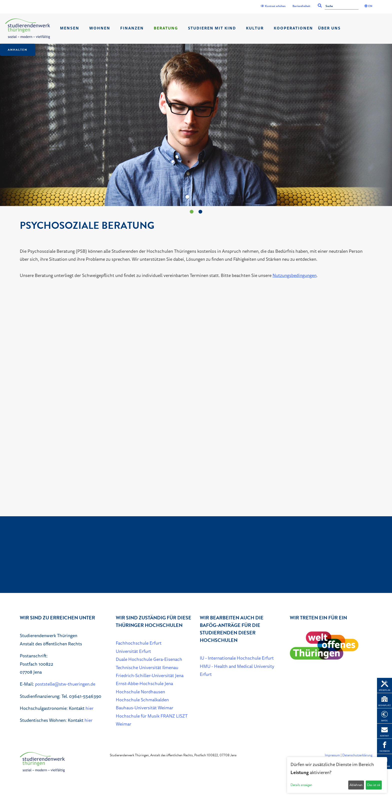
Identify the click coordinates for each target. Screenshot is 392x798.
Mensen (69, 28)
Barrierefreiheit (301, 6)
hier (90, 708)
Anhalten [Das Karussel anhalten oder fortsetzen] (17, 49)
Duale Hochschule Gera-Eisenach (149, 659)
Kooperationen (293, 28)
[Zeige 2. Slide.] (200, 212)
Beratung (166, 28)
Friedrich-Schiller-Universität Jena (150, 675)
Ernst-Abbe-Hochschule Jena (144, 683)
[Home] (27, 28)
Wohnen (99, 28)
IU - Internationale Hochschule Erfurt (237, 657)
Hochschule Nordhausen (140, 691)
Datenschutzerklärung (357, 755)
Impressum (332, 755)
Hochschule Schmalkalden (142, 699)
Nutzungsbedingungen (294, 275)
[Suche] (341, 6)
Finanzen (132, 28)
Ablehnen (356, 785)
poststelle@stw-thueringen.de (65, 683)
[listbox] (196, 125)
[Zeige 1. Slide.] (192, 212)
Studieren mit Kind (212, 28)
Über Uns (329, 28)
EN (368, 6)
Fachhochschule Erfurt (139, 642)
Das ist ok (373, 785)
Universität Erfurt (133, 651)
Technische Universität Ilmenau (147, 667)
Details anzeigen (301, 785)
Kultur (255, 28)
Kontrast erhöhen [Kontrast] (273, 6)
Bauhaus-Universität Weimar (144, 707)
